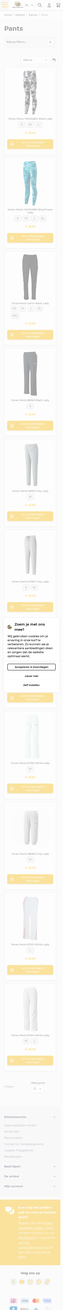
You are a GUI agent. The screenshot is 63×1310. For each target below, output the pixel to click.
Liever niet (31, 676)
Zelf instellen (31, 685)
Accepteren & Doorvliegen (31, 667)
